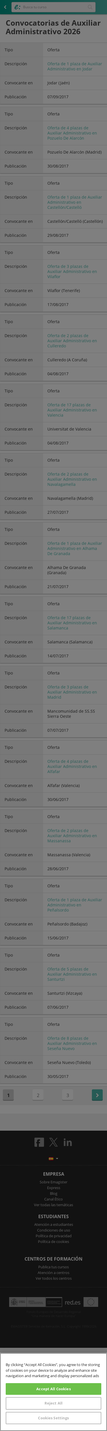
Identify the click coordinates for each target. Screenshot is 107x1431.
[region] (53, 1392)
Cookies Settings (53, 1417)
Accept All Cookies (53, 1388)
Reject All (53, 1403)
